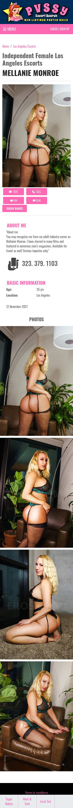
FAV (13, 200)
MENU (9, 29)
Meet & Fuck (27, 801)
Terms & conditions (36, 792)
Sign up (64, 29)
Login (53, 29)
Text (13, 192)
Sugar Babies (14, 208)
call (36, 192)
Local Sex (45, 801)
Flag (37, 200)
